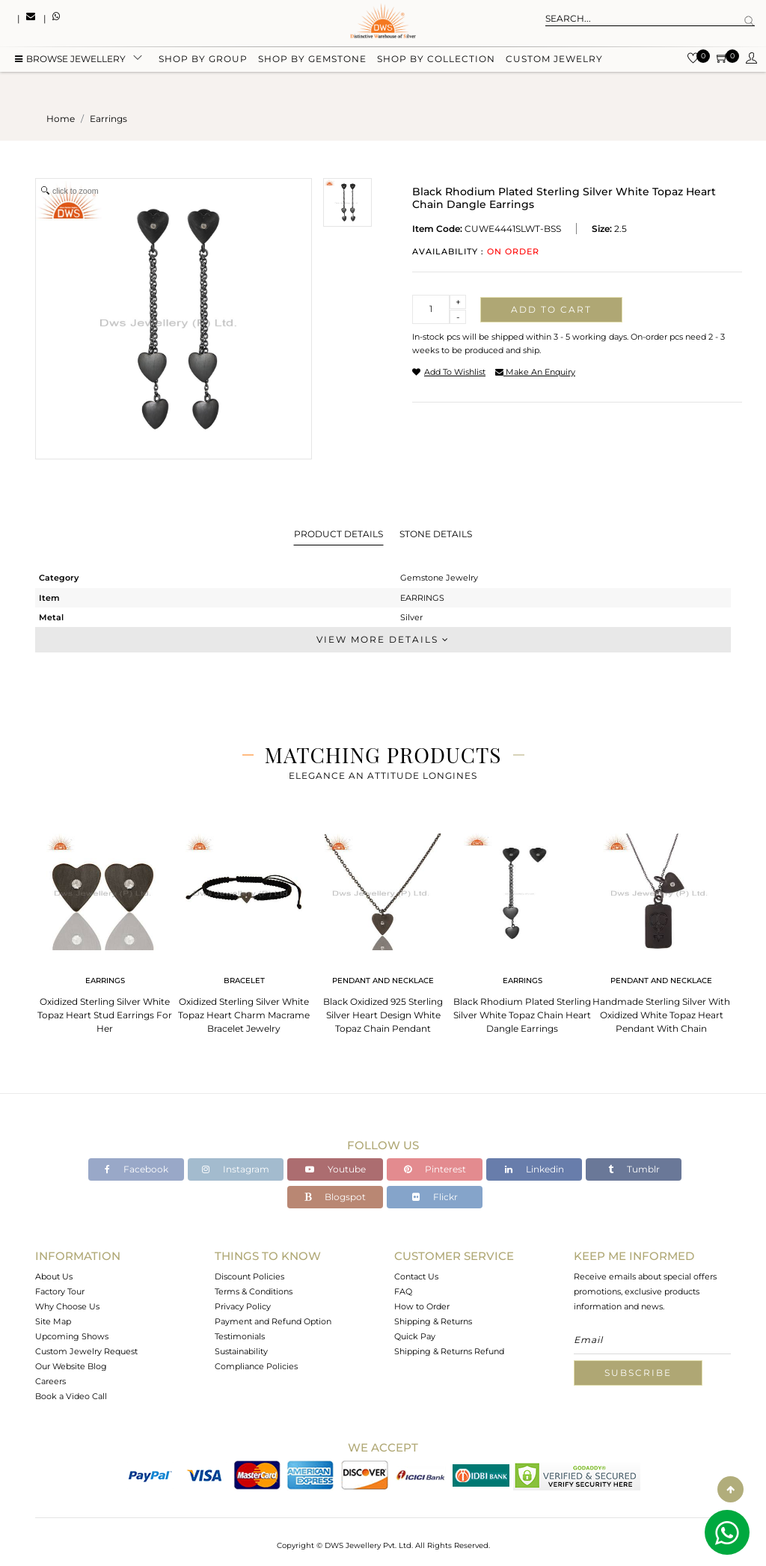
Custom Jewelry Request (86, 1351)
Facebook (136, 1169)
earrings (108, 118)
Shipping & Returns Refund (449, 1351)
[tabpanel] (104, 929)
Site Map (53, 1321)
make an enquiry (535, 372)
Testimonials (240, 1336)
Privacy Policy (243, 1306)
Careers (50, 1381)
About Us (54, 1276)
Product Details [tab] (338, 533)
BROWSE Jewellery (70, 61)
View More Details (383, 639)
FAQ (403, 1291)
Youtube (335, 1169)
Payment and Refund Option (273, 1321)
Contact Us (416, 1276)
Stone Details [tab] (435, 533)
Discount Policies (249, 1276)
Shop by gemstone (312, 61)
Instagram (235, 1169)
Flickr (435, 1196)
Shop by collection (436, 61)
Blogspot (335, 1196)
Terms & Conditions (253, 1291)
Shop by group (203, 61)
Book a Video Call (71, 1396)
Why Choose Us (67, 1306)
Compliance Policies (256, 1366)
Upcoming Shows (71, 1336)
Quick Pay (414, 1336)
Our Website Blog (71, 1366)
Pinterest (435, 1169)
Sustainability (241, 1351)
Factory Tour (60, 1291)
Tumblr (634, 1169)
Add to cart (551, 309)
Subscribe (638, 1372)
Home (60, 118)
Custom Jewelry (554, 61)
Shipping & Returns (433, 1321)
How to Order (422, 1306)
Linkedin (534, 1169)
